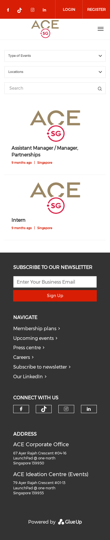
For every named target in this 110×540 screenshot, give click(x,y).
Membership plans (34, 328)
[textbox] (58, 56)
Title (99, 88)
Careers (21, 357)
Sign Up (55, 295)
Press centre (27, 347)
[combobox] (55, 56)
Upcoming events (33, 338)
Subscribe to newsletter (40, 367)
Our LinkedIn (28, 376)
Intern (18, 220)
